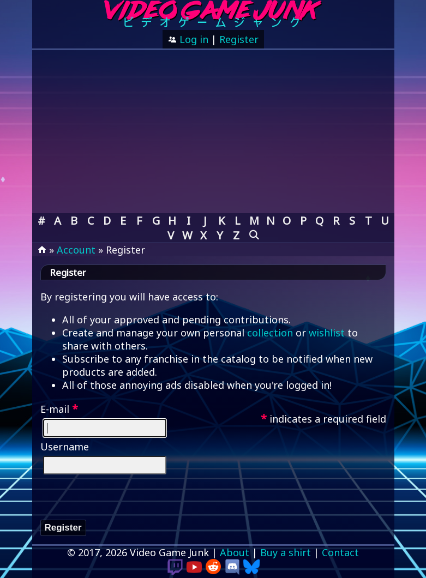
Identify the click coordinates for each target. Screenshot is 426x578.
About (234, 552)
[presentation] (123, 498)
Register (239, 39)
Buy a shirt (285, 552)
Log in (192, 39)
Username (64, 446)
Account (76, 249)
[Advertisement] (213, 131)
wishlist (327, 332)
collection (270, 332)
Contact (340, 552)
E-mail (59, 408)
